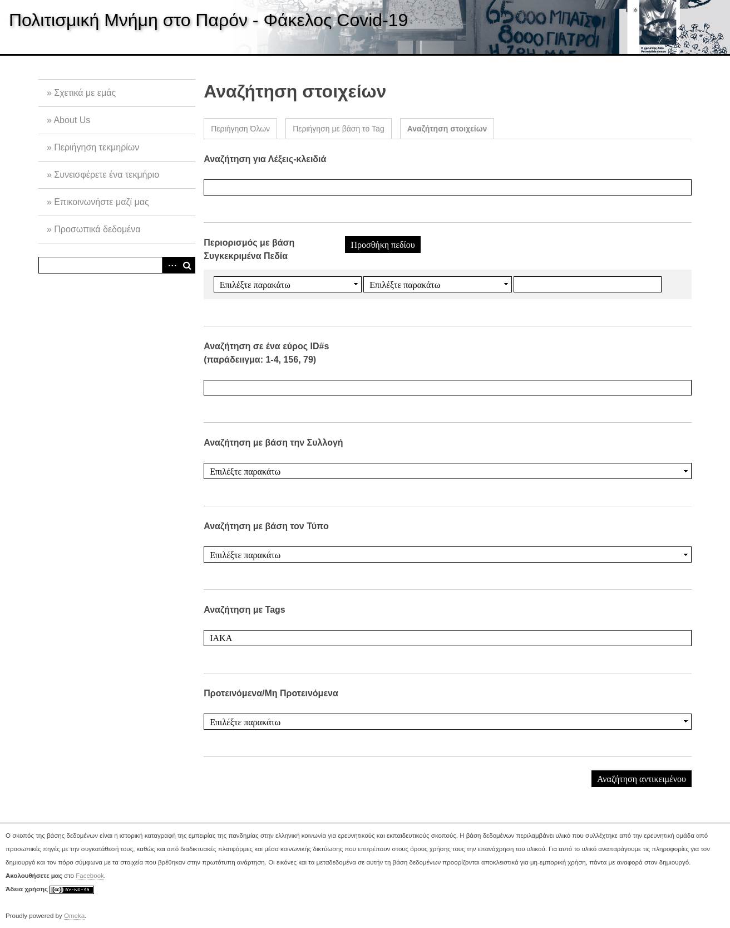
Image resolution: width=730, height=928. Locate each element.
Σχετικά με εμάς (85, 92)
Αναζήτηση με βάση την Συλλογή (273, 442)
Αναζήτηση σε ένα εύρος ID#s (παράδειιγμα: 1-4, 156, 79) (266, 352)
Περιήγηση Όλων (240, 128)
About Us (71, 120)
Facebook (90, 875)
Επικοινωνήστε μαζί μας (101, 202)
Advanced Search (170, 265)
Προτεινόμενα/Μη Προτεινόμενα (271, 693)
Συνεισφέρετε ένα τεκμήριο (106, 174)
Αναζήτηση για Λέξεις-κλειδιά (265, 159)
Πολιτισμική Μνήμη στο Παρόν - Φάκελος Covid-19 (208, 20)
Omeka (74, 915)
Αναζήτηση (187, 265)
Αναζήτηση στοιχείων (447, 128)
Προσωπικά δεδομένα (97, 229)
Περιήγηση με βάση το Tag (338, 128)
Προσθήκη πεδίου (383, 244)
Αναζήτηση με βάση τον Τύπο (266, 526)
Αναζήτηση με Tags (244, 609)
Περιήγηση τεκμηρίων (96, 147)
